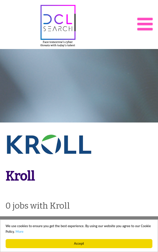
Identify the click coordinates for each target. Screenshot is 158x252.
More (19, 231)
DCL (58, 26)
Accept (79, 243)
